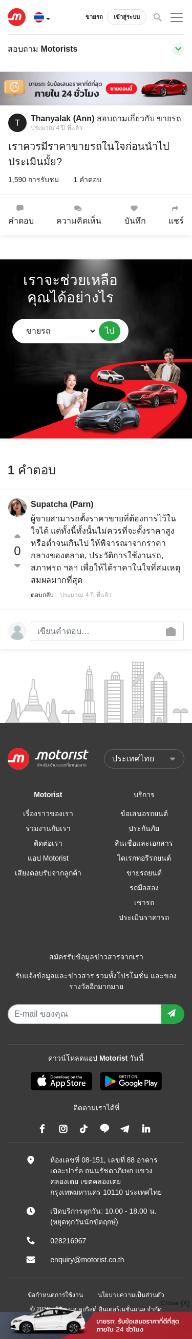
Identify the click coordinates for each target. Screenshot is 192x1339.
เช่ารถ (144, 902)
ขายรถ (94, 17)
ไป (109, 330)
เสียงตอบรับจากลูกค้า (48, 873)
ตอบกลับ (42, 595)
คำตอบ (21, 214)
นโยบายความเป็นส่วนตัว (131, 1295)
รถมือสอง (144, 888)
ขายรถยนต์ (144, 873)
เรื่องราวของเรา (48, 813)
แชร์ (176, 214)
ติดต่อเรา (48, 843)
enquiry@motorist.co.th (87, 1260)
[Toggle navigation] (178, 49)
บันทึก (135, 214)
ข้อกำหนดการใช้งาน (55, 1295)
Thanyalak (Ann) (62, 118)
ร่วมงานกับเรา (48, 828)
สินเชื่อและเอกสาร (144, 843)
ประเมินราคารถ (144, 917)
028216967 (68, 1241)
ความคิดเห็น (78, 214)
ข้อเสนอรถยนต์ (144, 813)
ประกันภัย (144, 828)
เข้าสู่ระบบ (127, 17)
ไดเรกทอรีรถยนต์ (144, 858)
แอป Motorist (48, 858)
